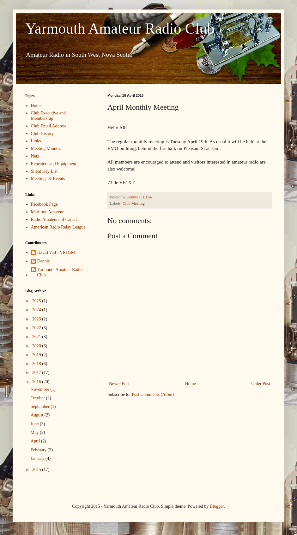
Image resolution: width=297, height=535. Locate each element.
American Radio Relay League (58, 227)
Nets (35, 156)
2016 (37, 381)
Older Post (261, 383)
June (35, 424)
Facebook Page (44, 204)
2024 (37, 309)
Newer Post (119, 383)
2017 (37, 372)
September (41, 406)
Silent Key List (44, 171)
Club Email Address (49, 126)
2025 (37, 301)
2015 (37, 469)
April (36, 441)
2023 (37, 319)
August (38, 415)
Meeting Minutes (46, 148)
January (38, 458)
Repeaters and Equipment (53, 163)
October (38, 398)
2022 (37, 328)
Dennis (43, 261)
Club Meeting (134, 203)
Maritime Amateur (47, 211)
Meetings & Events (48, 178)
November (41, 389)
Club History (42, 133)
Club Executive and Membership (48, 116)
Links (36, 141)
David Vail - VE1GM (56, 252)
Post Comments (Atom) (153, 394)
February (39, 450)
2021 (37, 336)
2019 (37, 354)
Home (190, 383)
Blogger (217, 506)
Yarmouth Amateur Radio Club (120, 28)
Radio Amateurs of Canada (55, 219)
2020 (37, 346)
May (35, 432)
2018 (37, 363)
